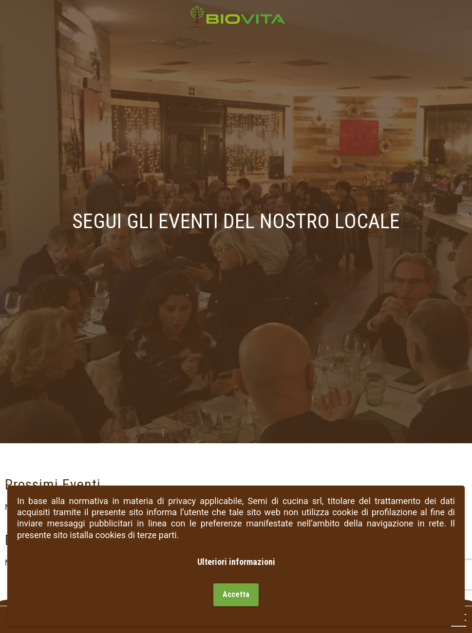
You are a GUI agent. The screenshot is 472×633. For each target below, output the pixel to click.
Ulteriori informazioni (236, 562)
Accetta (236, 594)
